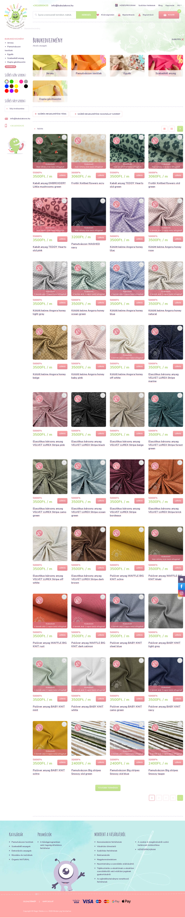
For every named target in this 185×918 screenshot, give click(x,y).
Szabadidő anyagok (21, 846)
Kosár (169, 15)
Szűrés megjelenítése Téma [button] (52, 114)
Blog (160, 5)
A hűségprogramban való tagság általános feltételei (51, 845)
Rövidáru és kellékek (22, 855)
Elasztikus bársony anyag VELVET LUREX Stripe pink (49, 443)
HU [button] (178, 5)
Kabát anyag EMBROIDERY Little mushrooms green (49, 184)
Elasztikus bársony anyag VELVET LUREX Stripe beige (127, 443)
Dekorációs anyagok (21, 851)
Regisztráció (146, 15)
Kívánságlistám (105, 15)
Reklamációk (103, 855)
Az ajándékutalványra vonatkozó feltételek (113, 881)
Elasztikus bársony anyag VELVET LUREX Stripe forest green (165, 445)
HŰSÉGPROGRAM (125, 5)
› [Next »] (180, 798)
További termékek (108, 788)
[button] (17, 109)
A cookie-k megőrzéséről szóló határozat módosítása (153, 844)
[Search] (65, 15)
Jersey (10, 42)
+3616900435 (40, 5)
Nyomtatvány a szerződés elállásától (115, 864)
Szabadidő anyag (15, 58)
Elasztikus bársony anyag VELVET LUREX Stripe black (88, 443)
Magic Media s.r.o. (41, 911)
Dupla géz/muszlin (16, 62)
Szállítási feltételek (146, 5)
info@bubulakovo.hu (62, 5)
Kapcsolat (170, 5)
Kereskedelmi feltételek (109, 842)
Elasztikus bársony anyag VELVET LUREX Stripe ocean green (88, 512)
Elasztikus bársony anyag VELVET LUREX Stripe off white (48, 579)
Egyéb (10, 54)
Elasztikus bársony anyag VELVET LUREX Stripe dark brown (87, 579)
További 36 (10, 67)
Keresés (86, 14)
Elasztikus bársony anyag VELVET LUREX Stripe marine (163, 378)
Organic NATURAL (20, 860)
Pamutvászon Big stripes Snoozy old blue (125, 772)
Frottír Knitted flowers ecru (87, 183)
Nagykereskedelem (107, 860)
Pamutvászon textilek (22, 842)
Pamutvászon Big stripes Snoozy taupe (163, 772)
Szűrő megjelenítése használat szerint (97, 114)
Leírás (62, 175)
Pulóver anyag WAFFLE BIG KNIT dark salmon (88, 644)
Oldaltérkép (29, 902)
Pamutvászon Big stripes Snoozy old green (86, 772)
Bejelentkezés (126, 15)
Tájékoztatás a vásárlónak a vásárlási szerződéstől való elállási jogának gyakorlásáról (115, 871)
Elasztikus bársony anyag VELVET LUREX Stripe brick (164, 510)
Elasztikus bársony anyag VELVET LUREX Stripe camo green (49, 512)
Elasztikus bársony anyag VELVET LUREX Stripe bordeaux (125, 512)
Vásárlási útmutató (106, 846)
